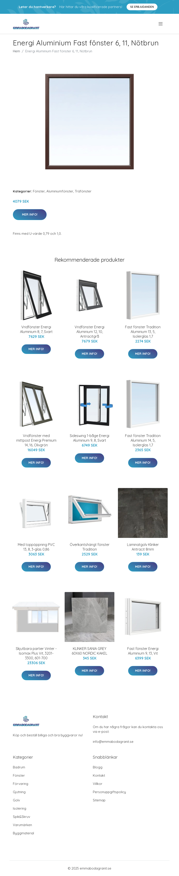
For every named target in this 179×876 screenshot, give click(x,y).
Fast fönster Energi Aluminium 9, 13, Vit (143, 650)
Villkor (97, 784)
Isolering (19, 808)
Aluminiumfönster (59, 191)
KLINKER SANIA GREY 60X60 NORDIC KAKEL (89, 650)
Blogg (97, 767)
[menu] (161, 23)
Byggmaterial (23, 833)
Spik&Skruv (21, 817)
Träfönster (83, 191)
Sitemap (99, 800)
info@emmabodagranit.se (113, 741)
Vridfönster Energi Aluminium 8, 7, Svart (36, 329)
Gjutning (19, 792)
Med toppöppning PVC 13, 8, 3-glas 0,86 (36, 546)
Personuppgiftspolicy (109, 792)
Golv (16, 800)
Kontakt (99, 775)
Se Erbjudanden (142, 6)
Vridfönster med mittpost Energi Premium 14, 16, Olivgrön (36, 440)
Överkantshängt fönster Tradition (89, 546)
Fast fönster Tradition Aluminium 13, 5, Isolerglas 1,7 (143, 332)
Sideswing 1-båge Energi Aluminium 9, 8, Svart (89, 438)
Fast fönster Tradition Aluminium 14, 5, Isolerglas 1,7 (143, 440)
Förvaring (20, 784)
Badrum (19, 767)
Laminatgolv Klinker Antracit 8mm (143, 546)
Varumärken (22, 825)
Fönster (39, 191)
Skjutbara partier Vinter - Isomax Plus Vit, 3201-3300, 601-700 (36, 653)
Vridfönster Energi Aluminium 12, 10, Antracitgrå (89, 332)
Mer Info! (30, 214)
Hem (16, 51)
